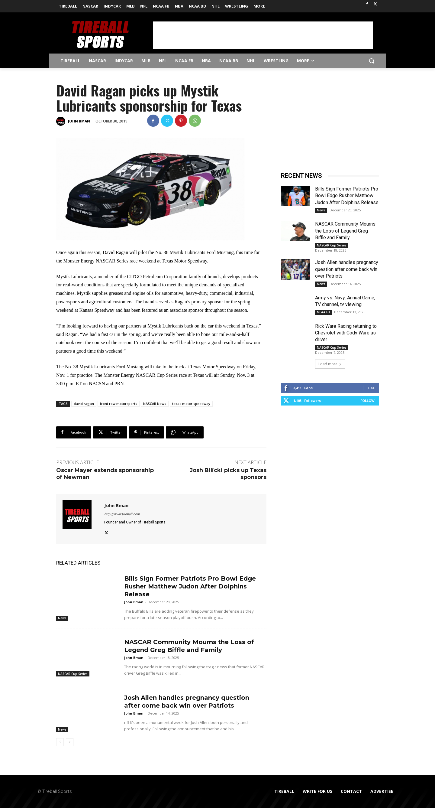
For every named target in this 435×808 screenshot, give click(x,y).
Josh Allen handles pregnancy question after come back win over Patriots (346, 269)
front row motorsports (118, 403)
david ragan (84, 403)
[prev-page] (60, 742)
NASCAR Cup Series (73, 674)
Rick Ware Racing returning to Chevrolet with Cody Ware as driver (346, 333)
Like (371, 388)
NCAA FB (323, 312)
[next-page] (69, 742)
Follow (367, 400)
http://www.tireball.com (122, 514)
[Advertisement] (263, 35)
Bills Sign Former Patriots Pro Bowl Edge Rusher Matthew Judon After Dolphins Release (190, 586)
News (62, 618)
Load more (330, 364)
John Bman (79, 121)
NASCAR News (154, 403)
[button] (371, 61)
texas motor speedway (191, 403)
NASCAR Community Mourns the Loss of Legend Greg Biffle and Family (345, 230)
